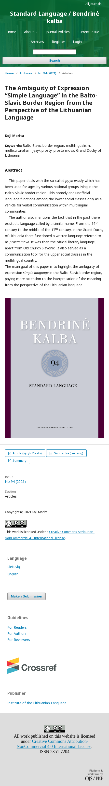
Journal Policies (58, 31)
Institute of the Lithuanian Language (37, 703)
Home (11, 31)
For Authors (17, 633)
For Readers (17, 627)
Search (54, 60)
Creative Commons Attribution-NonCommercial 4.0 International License (54, 744)
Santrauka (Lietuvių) (68, 453)
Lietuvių (13, 566)
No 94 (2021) (47, 73)
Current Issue (88, 31)
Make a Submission (26, 596)
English (12, 574)
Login (77, 41)
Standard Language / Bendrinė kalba (54, 17)
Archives (37, 41)
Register (58, 41)
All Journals (93, 3)
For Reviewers (18, 639)
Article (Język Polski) (27, 453)
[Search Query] (54, 51)
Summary (19, 460)
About (29, 31)
